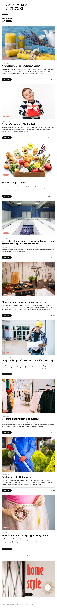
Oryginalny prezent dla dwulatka (19, 124)
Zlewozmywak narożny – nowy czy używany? (26, 302)
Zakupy (5, 58)
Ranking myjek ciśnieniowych (17, 477)
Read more (6, 79)
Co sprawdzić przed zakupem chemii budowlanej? (28, 360)
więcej (28, 594)
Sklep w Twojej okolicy (14, 182)
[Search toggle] (54, 6)
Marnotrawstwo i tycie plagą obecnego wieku (25, 535)
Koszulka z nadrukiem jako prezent (20, 419)
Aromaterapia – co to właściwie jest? (21, 66)
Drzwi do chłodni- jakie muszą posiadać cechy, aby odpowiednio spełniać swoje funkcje (28, 242)
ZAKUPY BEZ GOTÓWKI (16, 7)
